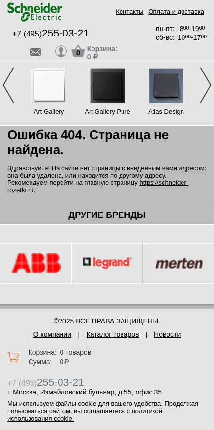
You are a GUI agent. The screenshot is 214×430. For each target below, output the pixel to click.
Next (206, 85)
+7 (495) (50, 34)
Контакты (129, 11)
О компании (52, 334)
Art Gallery (49, 111)
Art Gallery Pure (107, 111)
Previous (8, 85)
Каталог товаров (113, 334)
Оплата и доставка (176, 11)
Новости (167, 334)
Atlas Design (166, 111)
